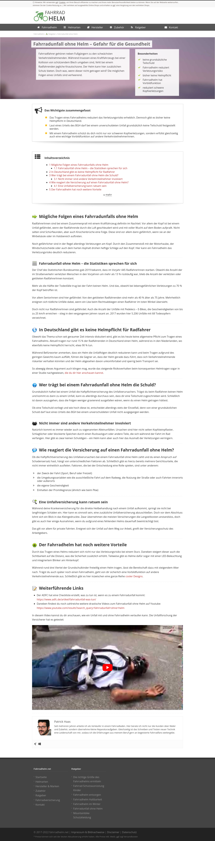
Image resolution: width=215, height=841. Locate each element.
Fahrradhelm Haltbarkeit (87, 799)
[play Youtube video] (107, 667)
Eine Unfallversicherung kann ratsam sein (80, 186)
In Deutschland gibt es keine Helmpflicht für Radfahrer (82, 172)
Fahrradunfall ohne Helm (88, 808)
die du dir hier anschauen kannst (84, 373)
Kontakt (40, 804)
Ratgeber (41, 795)
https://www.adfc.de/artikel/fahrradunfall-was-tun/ (66, 599)
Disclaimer (113, 832)
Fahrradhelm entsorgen (87, 794)
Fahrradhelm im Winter (86, 804)
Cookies (62, 2)
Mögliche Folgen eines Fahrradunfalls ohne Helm (78, 165)
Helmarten (42, 781)
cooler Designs (134, 576)
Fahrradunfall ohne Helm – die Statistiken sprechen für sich (90, 168)
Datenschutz (129, 832)
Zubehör (41, 791)
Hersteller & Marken (47, 786)
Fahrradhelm (39, 34)
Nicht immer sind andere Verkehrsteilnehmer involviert (88, 179)
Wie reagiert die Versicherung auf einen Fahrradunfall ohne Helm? (89, 182)
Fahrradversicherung (48, 800)
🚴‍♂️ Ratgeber (51, 34)
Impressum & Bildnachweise (87, 832)
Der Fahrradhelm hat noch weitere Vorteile (75, 189)
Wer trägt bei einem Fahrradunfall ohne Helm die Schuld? (83, 175)
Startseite (41, 777)
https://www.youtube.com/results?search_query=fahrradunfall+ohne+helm (80, 608)
